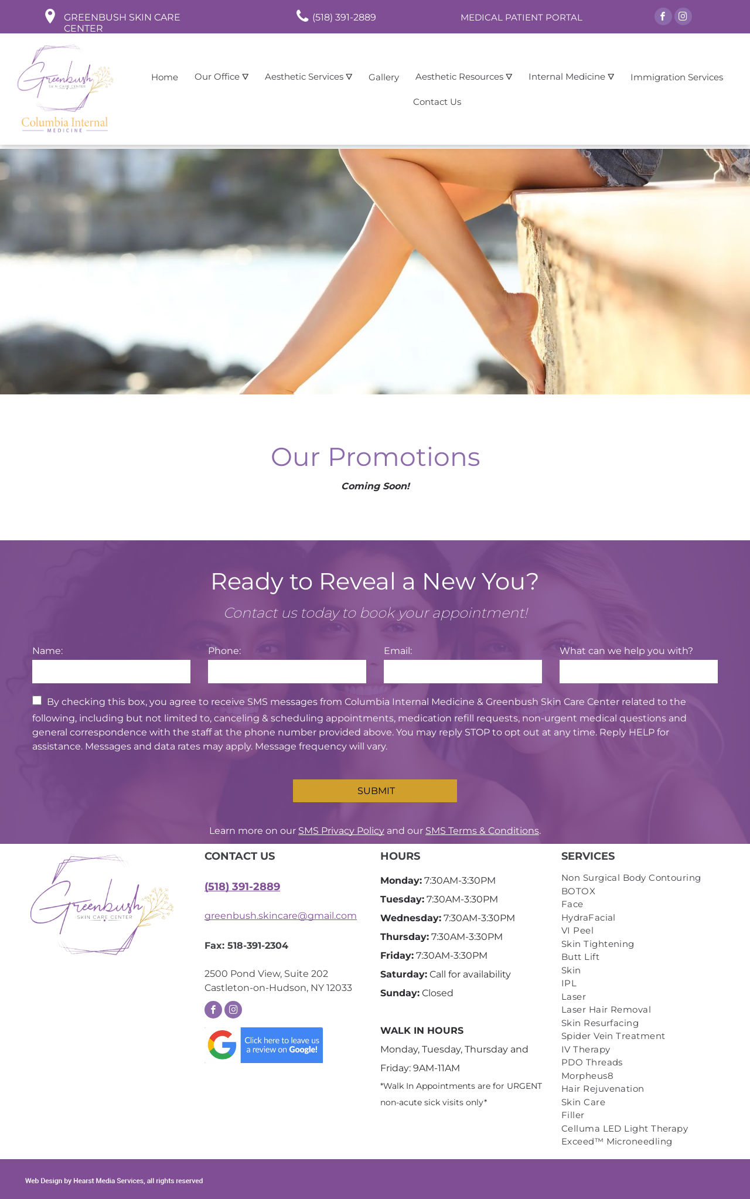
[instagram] (683, 18)
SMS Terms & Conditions (482, 830)
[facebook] (663, 18)
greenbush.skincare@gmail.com (280, 915)
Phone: (224, 650)
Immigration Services (676, 77)
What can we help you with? (626, 650)
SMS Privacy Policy (341, 830)
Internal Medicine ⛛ (571, 76)
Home (164, 77)
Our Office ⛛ (221, 76)
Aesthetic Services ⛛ (308, 76)
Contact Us (437, 101)
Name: (47, 650)
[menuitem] (639, 878)
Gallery (384, 77)
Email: (398, 650)
